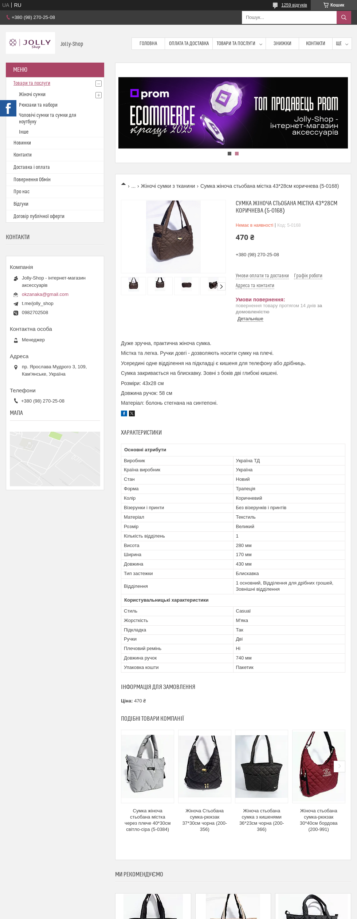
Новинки (22, 143)
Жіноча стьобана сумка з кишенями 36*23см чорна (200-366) (261, 820)
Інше (23, 132)
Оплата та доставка (189, 44)
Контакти (315, 44)
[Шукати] (344, 17)
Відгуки (20, 204)
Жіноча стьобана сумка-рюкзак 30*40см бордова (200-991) (318, 820)
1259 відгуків (294, 5)
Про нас (21, 192)
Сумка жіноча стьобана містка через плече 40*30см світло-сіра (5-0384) (147, 820)
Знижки (282, 44)
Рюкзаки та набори (38, 105)
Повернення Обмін (32, 180)
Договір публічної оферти (38, 216)
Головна (148, 44)
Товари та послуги (236, 44)
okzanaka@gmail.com (45, 294)
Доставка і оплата (31, 167)
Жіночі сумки (32, 95)
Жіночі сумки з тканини (168, 186)
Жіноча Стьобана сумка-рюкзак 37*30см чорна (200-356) (204, 820)
